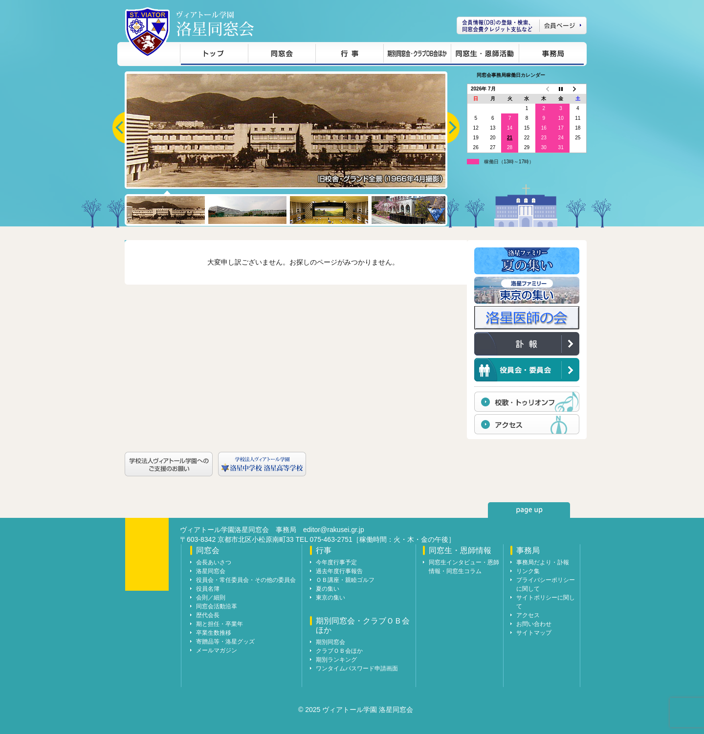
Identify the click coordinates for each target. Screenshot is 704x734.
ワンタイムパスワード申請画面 (357, 668)
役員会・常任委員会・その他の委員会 (246, 580)
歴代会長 (208, 615)
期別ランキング (336, 659)
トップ (214, 55)
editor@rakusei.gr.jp (333, 530)
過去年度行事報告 (339, 571)
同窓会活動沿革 (216, 606)
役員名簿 (208, 588)
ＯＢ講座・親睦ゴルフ (345, 580)
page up (529, 510)
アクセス (528, 615)
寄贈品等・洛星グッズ (225, 641)
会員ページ (522, 25)
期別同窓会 (330, 642)
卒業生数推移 (213, 632)
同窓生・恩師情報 (485, 55)
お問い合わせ (533, 624)
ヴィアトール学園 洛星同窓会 (215, 24)
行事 (349, 55)
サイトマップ (533, 632)
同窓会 (281, 55)
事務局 (551, 55)
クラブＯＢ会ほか (339, 650)
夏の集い (327, 588)
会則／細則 (210, 597)
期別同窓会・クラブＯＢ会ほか (417, 55)
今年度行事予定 (336, 562)
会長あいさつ (213, 562)
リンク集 (528, 571)
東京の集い (330, 597)
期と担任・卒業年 (219, 624)
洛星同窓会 (210, 571)
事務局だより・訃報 (542, 562)
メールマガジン (216, 650)
